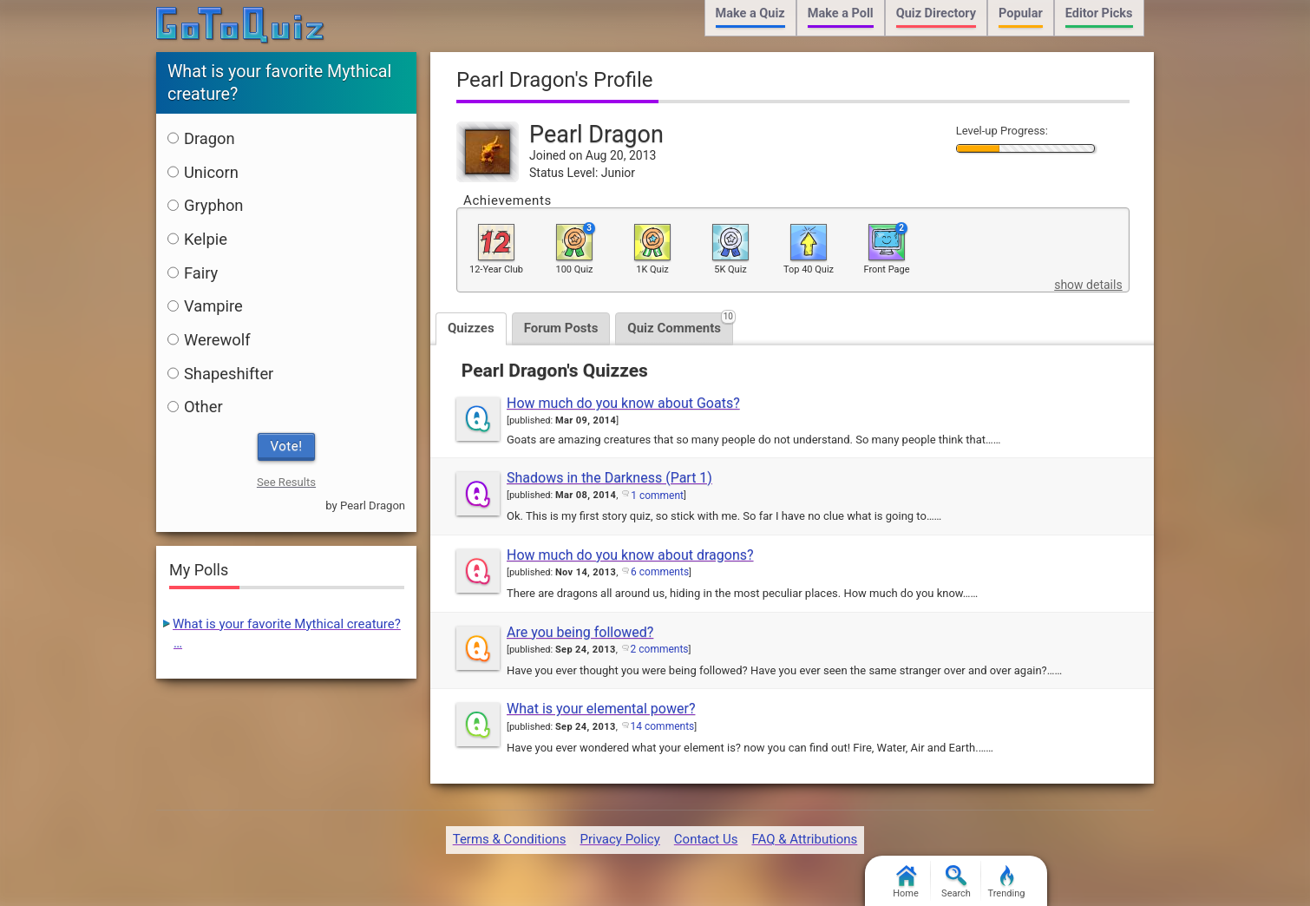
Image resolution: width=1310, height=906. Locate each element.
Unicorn (203, 172)
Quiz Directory (936, 13)
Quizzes (471, 328)
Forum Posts (561, 328)
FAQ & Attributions (804, 839)
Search (956, 882)
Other (195, 406)
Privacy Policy (619, 839)
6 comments (660, 572)
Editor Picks (1099, 13)
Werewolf (209, 340)
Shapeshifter (220, 373)
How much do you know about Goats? (623, 403)
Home (906, 882)
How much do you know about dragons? (630, 555)
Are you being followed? (580, 632)
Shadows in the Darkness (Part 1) (609, 477)
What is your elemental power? (601, 708)
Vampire (205, 306)
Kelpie (197, 239)
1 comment (657, 495)
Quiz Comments (680, 324)
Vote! (287, 446)
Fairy (192, 273)
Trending (1006, 882)
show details (1088, 285)
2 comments (660, 649)
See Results (286, 482)
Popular (1021, 13)
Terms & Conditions (510, 839)
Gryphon (205, 205)
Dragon (201, 138)
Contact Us (706, 839)
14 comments (663, 726)
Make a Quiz (750, 13)
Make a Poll (841, 13)
